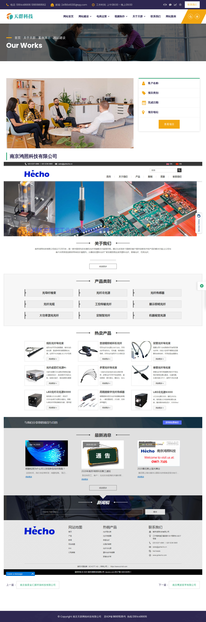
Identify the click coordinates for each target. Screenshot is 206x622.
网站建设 (84, 16)
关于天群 (138, 16)
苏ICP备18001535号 (115, 616)
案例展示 (44, 38)
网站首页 (68, 16)
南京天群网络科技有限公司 (87, 616)
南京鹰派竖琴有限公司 (184, 585)
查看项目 (169, 124)
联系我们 (192, 4)
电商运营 (102, 16)
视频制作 (120, 16)
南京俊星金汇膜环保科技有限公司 (38, 585)
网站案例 (171, 16)
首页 (18, 38)
